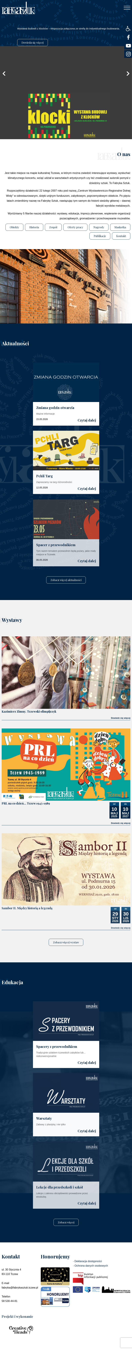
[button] (128, 28)
